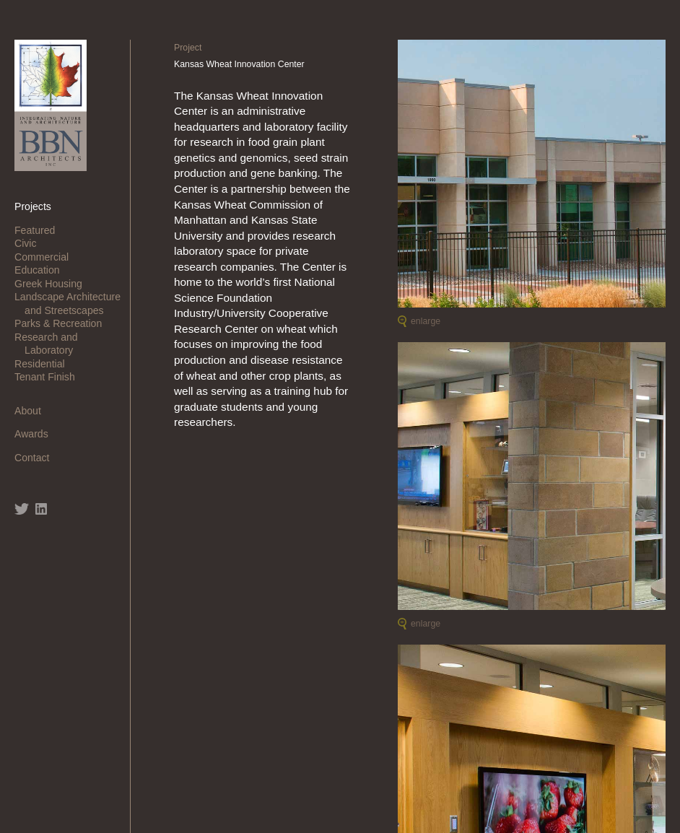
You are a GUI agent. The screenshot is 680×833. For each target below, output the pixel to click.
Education (42, 270)
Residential (45, 364)
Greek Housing (53, 283)
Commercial (47, 257)
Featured (40, 230)
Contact (37, 457)
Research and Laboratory (51, 343)
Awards (36, 434)
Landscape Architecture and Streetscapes (73, 303)
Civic (30, 243)
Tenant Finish (50, 377)
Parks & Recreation (63, 323)
